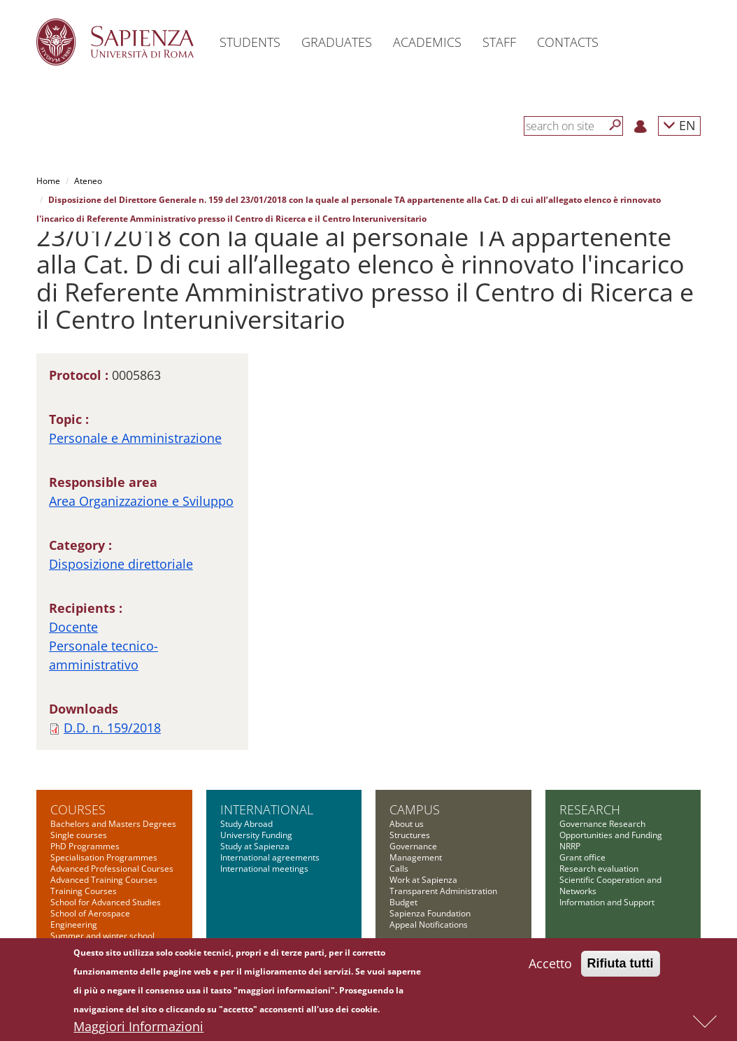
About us (406, 824)
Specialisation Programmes (103, 857)
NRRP (569, 846)
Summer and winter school (102, 936)
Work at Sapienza (423, 880)
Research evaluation (598, 868)
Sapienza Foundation (430, 913)
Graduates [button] (336, 42)
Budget (403, 902)
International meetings (264, 868)
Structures (409, 835)
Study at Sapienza (254, 846)
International (266, 809)
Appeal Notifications (428, 924)
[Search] (615, 125)
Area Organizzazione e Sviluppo (141, 501)
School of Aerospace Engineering (90, 918)
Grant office (582, 857)
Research (589, 809)
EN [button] (679, 125)
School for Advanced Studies (105, 902)
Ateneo (88, 181)
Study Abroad (246, 824)
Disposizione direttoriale (121, 563)
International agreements (270, 857)
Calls (398, 868)
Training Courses (83, 891)
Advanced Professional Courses (111, 868)
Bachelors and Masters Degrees (113, 824)
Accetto (550, 966)
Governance (413, 846)
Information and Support (606, 902)
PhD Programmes (85, 846)
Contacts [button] (568, 42)
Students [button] (250, 42)
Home (48, 181)
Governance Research (602, 824)
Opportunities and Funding (610, 835)
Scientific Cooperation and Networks (610, 885)
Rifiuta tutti (620, 967)
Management (415, 857)
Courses (78, 809)
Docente (73, 626)
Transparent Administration (443, 891)
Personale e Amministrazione (135, 438)
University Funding (256, 835)
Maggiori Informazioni (138, 1029)
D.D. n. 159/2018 (112, 727)
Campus (414, 809)
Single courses (78, 835)
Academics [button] (427, 42)
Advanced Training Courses (103, 880)
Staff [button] (499, 42)
